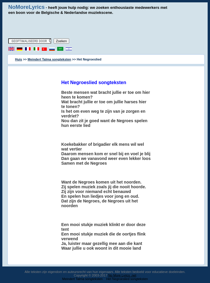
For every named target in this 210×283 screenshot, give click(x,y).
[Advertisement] (105, 26)
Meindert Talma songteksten (49, 59)
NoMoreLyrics (26, 7)
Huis (18, 59)
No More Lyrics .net (122, 275)
